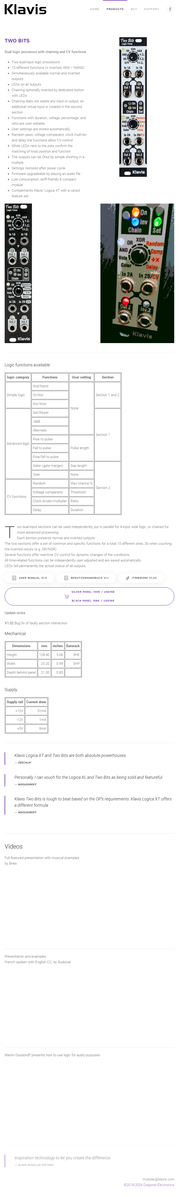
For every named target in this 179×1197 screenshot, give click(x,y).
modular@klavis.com (158, 1179)
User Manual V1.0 (29, 578)
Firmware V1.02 (141, 578)
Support (151, 9)
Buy (134, 9)
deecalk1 (24, 762)
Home (95, 9)
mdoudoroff (27, 784)
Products (115, 9)
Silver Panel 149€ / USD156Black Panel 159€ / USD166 (90, 596)
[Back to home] (26, 9)
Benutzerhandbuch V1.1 (86, 578)
